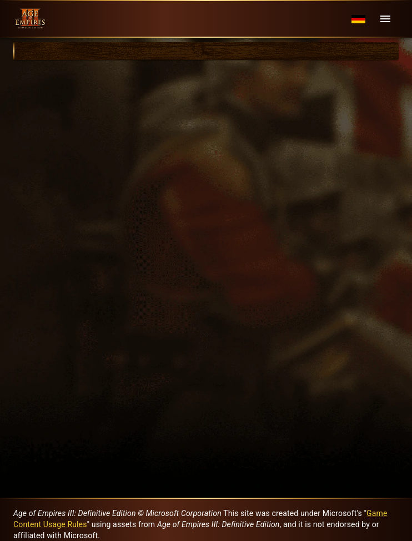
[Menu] (385, 19)
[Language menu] (358, 19)
